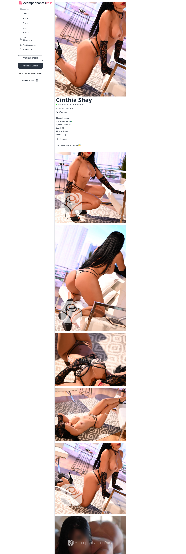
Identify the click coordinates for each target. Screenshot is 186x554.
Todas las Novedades (26, 39)
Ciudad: (60, 118)
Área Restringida (30, 58)
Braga (25, 23)
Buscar (24, 32)
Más (24, 28)
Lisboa (26, 13)
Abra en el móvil (30, 80)
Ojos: (58, 124)
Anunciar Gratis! (30, 65)
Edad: (59, 128)
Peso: (58, 134)
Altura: (59, 131)
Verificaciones (27, 45)
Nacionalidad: (63, 121)
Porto (25, 18)
